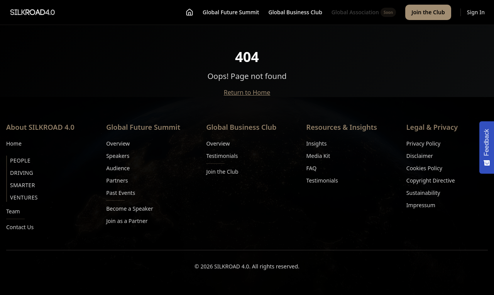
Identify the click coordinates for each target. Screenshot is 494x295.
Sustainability (423, 192)
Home (14, 143)
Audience (118, 168)
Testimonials (222, 155)
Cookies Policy (424, 168)
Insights (316, 143)
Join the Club (428, 12)
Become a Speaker (129, 208)
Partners (117, 180)
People (20, 160)
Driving (21, 172)
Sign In (476, 12)
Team (13, 211)
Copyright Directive (430, 180)
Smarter (22, 185)
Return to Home (247, 92)
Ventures (24, 197)
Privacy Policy (423, 143)
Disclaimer (419, 155)
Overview (118, 143)
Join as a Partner (126, 221)
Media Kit (318, 155)
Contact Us (20, 227)
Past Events (120, 192)
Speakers (117, 155)
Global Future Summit (231, 12)
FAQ (311, 168)
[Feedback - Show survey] (486, 147)
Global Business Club (295, 12)
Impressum (420, 205)
